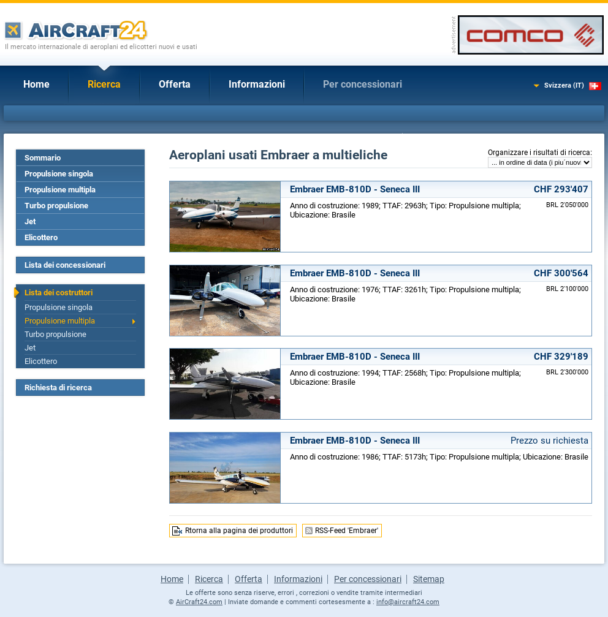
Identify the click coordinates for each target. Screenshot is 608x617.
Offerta (175, 84)
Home (36, 84)
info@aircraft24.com (407, 602)
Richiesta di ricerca (58, 387)
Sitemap (428, 579)
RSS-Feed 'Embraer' (346, 530)
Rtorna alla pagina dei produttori (239, 530)
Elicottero (41, 237)
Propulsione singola (59, 173)
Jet (30, 221)
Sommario (43, 157)
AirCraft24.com (199, 602)
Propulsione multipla (60, 189)
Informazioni (257, 84)
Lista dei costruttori (59, 292)
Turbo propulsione (56, 205)
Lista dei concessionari (65, 265)
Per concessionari (362, 84)
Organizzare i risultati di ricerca (539, 152)
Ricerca (104, 84)
